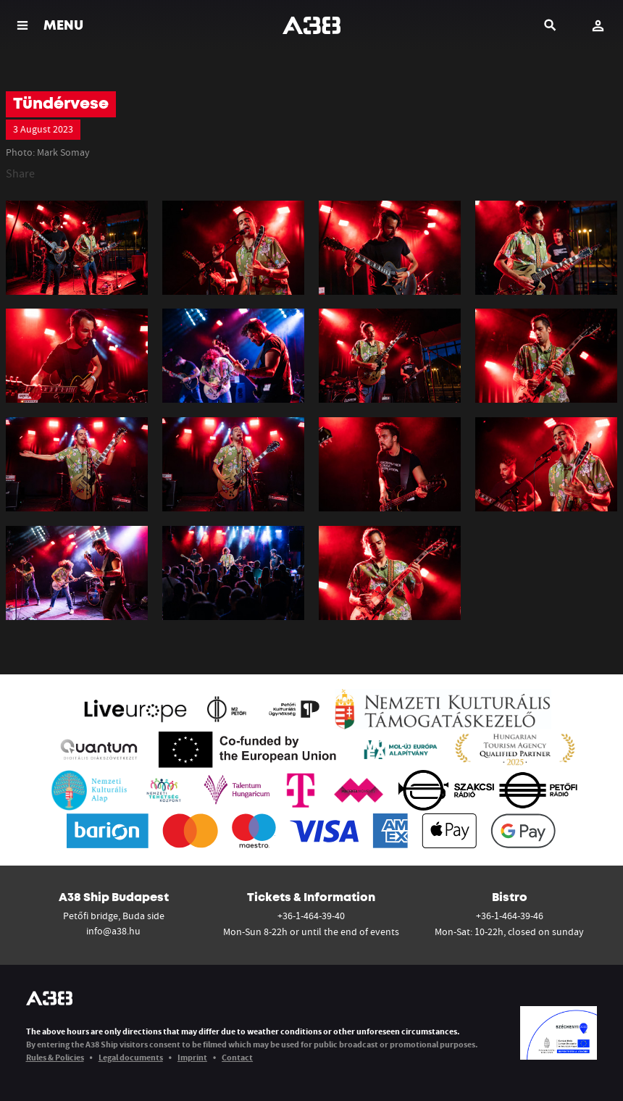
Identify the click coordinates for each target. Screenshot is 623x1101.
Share (20, 173)
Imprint (192, 1057)
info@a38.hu (113, 930)
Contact (237, 1057)
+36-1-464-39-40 (311, 915)
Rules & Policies (55, 1057)
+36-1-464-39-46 (509, 915)
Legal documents (131, 1057)
